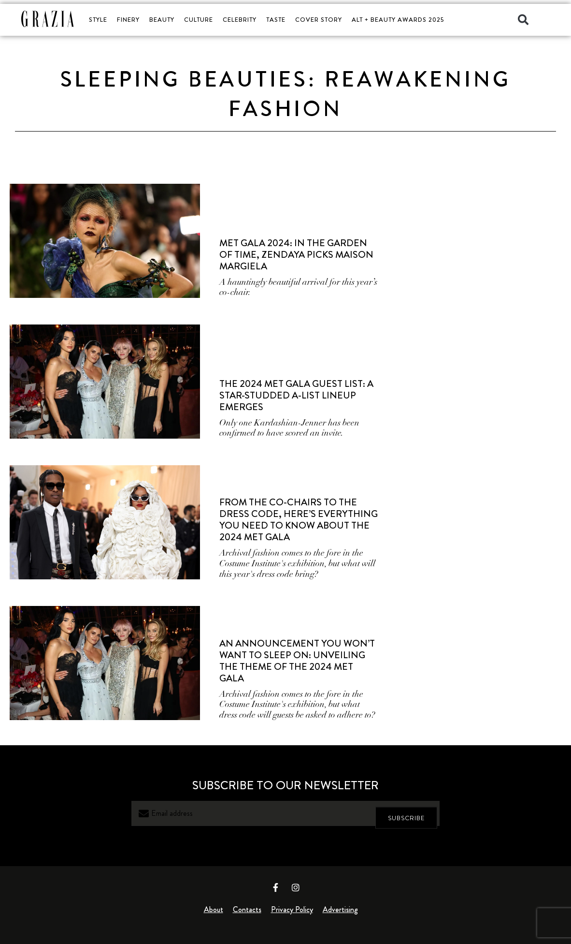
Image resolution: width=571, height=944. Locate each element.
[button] (523, 20)
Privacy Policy (292, 909)
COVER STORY (318, 19)
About (213, 909)
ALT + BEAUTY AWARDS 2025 (398, 19)
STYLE (98, 19)
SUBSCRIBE (406, 813)
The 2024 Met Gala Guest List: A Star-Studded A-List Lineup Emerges (296, 395)
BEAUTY (161, 19)
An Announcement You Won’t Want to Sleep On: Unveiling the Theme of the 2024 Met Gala (297, 660)
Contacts (247, 909)
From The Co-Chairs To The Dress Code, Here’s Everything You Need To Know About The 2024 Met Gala (298, 519)
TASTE (276, 19)
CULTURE (198, 19)
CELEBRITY (240, 19)
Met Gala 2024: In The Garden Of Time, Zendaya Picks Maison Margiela (296, 254)
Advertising (340, 909)
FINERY (128, 19)
